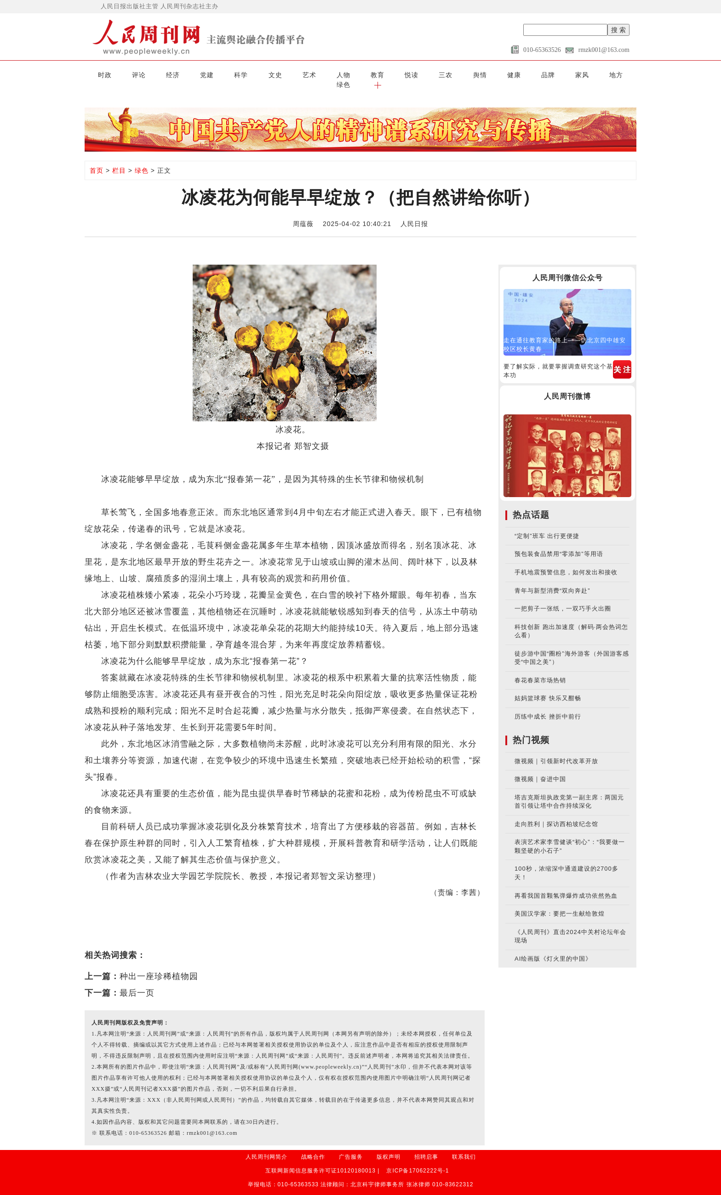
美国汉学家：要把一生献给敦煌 (560, 903)
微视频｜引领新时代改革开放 (556, 750)
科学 (222, 74)
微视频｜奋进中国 (540, 768)
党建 (192, 74)
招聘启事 (426, 1147)
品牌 (498, 74)
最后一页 (137, 982)
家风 (529, 74)
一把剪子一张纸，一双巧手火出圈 (563, 598)
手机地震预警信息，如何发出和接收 (566, 562)
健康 (468, 74)
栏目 (119, 160)
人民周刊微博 (567, 386)
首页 (96, 160)
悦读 (376, 74)
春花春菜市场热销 (540, 670)
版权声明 (389, 1147)
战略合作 (313, 1147)
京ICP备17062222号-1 (417, 1160)
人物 (314, 74)
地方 (559, 74)
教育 (345, 74)
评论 (130, 74)
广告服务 (351, 1147)
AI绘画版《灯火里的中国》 (553, 948)
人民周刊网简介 (266, 1147)
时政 (100, 74)
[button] (621, 74)
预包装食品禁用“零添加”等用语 (559, 543)
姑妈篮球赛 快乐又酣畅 (548, 688)
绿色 (590, 74)
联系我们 (464, 1147)
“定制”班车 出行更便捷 (547, 525)
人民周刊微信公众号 (567, 268)
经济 (161, 74)
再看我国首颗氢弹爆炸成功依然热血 (566, 885)
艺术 (284, 74)
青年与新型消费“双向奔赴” (552, 580)
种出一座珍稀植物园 (159, 966)
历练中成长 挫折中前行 (548, 706)
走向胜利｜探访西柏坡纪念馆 (556, 813)
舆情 (437, 74)
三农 (406, 74)
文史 (253, 74)
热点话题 (531, 505)
